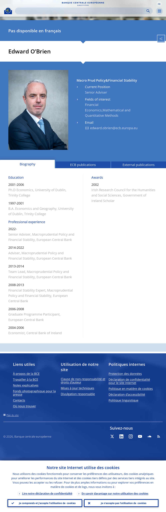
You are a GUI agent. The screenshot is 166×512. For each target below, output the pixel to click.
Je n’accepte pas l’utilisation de (123, 503)
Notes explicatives (25, 385)
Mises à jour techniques (77, 388)
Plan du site (12, 415)
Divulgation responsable (78, 394)
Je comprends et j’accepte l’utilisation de (47, 503)
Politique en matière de (131, 389)
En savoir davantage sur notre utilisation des (115, 493)
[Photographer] (65, 147)
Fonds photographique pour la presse (34, 392)
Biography (27, 164)
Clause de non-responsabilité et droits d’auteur (83, 380)
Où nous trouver (24, 406)
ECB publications (83, 165)
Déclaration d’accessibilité (127, 394)
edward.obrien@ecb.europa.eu (114, 128)
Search (148, 11)
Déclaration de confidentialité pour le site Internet (129, 381)
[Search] (81, 11)
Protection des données (125, 374)
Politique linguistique (123, 400)
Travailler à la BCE (25, 379)
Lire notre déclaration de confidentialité (47, 493)
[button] (159, 3)
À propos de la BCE (26, 374)
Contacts (19, 400)
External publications (139, 165)
